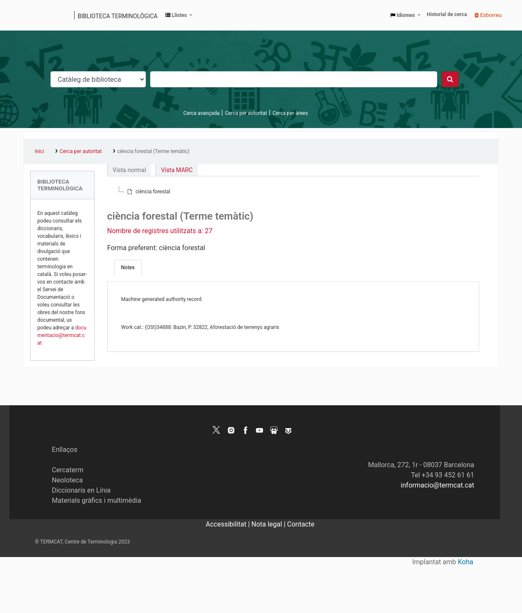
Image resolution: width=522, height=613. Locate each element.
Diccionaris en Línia (81, 490)
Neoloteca (67, 480)
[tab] (128, 267)
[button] (178, 15)
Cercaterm (67, 470)
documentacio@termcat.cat (62, 335)
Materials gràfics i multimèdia (96, 500)
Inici (39, 151)
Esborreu (488, 15)
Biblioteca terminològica (118, 16)
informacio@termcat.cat (437, 485)
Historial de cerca (447, 14)
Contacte (300, 524)
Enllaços (64, 450)
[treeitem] (148, 192)
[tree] (293, 191)
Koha (465, 562)
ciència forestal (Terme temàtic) (153, 151)
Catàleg (33, 15)
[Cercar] (450, 79)
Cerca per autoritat (246, 113)
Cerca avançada (201, 113)
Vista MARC (177, 170)
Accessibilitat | (228, 524)
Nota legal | (269, 524)
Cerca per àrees (290, 113)
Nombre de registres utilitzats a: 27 (159, 231)
